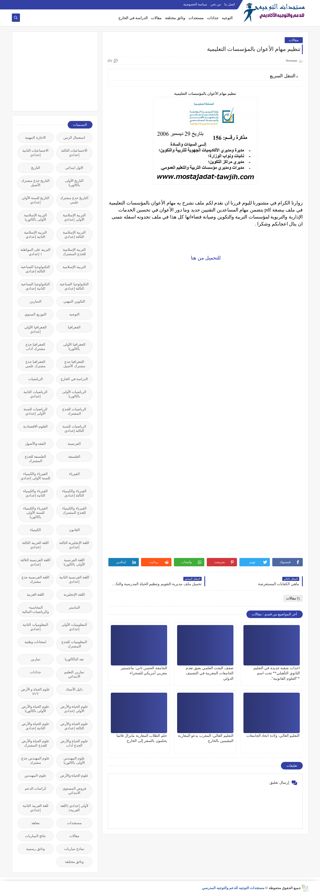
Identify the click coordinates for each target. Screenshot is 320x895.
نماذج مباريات (74, 849)
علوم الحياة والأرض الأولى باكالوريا (36, 709)
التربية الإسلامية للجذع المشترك (74, 252)
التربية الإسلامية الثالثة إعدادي (74, 234)
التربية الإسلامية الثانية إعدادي (35, 234)
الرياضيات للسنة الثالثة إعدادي (74, 428)
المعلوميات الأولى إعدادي (74, 627)
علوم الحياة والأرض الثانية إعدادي (36, 726)
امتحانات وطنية (35, 642)
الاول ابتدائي (74, 168)
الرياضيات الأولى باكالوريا (74, 394)
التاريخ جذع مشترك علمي (74, 200)
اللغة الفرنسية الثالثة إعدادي (35, 562)
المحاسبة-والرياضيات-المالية (35, 609)
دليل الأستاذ (74, 689)
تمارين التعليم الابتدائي (74, 674)
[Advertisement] (52, 71)
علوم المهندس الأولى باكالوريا (74, 760)
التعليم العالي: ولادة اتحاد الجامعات (273, 736)
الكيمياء (35, 530)
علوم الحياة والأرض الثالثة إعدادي (74, 726)
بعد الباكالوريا (74, 659)
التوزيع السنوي (35, 314)
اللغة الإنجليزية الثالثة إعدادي (74, 545)
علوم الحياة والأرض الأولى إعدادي (74, 709)
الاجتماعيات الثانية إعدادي (35, 152)
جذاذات (213, 18)
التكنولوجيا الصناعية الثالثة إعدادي (35, 269)
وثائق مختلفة (175, 18)
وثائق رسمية (35, 849)
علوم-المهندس (35, 775)
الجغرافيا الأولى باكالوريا (74, 346)
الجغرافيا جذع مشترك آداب (35, 346)
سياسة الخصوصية (195, 4)
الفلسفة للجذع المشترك (35, 459)
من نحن (216, 4)
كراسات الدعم (35, 788)
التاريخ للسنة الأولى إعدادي (36, 200)
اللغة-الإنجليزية (74, 594)
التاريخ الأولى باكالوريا (74, 183)
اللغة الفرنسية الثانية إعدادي (74, 579)
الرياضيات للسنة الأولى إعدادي (35, 411)
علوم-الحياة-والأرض (74, 775)
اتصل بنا (229, 4)
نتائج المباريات (35, 836)
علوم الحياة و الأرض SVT (35, 691)
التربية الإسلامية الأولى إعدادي (74, 217)
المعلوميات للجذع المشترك (74, 644)
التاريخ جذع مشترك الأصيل (35, 183)
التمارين (36, 301)
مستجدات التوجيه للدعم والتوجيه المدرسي (233, 888)
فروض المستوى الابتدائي (74, 790)
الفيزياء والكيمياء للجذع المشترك (74, 510)
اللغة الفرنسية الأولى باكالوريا (74, 562)
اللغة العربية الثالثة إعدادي (35, 545)
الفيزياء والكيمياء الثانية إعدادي (35, 493)
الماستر (74, 607)
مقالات (156, 18)
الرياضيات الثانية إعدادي (35, 394)
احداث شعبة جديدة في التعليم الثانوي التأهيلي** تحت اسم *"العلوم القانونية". (276, 673)
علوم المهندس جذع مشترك (35, 760)
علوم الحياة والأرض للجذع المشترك (36, 743)
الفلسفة (74, 457)
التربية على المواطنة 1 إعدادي (35, 252)
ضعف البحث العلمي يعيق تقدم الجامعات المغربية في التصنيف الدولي (209, 673)
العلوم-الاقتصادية (35, 426)
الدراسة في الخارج (133, 18)
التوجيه (227, 18)
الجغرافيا (74, 327)
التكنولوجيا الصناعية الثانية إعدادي (35, 286)
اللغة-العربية (35, 594)
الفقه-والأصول (35, 444)
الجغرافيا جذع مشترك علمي (35, 364)
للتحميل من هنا (205, 258)
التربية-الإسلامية (74, 267)
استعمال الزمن (74, 138)
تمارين (35, 659)
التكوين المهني (74, 301)
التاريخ (35, 168)
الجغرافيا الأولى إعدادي (35, 329)
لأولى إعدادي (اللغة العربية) (74, 808)
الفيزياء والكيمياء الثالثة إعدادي (74, 493)
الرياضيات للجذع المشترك (74, 411)
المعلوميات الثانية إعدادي (35, 627)
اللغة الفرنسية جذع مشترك (36, 579)
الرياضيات (35, 379)
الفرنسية (74, 444)
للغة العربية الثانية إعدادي (35, 808)
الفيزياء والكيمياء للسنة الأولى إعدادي (35, 476)
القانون (74, 530)
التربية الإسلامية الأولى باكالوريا (35, 217)
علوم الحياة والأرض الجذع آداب (74, 743)
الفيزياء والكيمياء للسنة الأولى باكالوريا (35, 512)
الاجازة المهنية (35, 138)
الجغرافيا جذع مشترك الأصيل (74, 364)
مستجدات (196, 18)
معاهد (35, 823)
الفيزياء (74, 474)
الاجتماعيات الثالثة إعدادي (74, 152)
